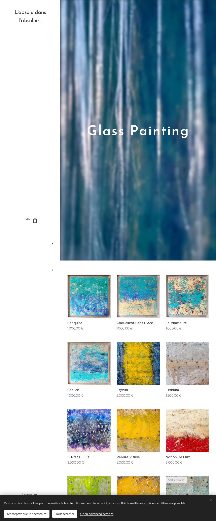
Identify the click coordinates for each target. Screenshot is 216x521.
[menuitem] (30, 231)
